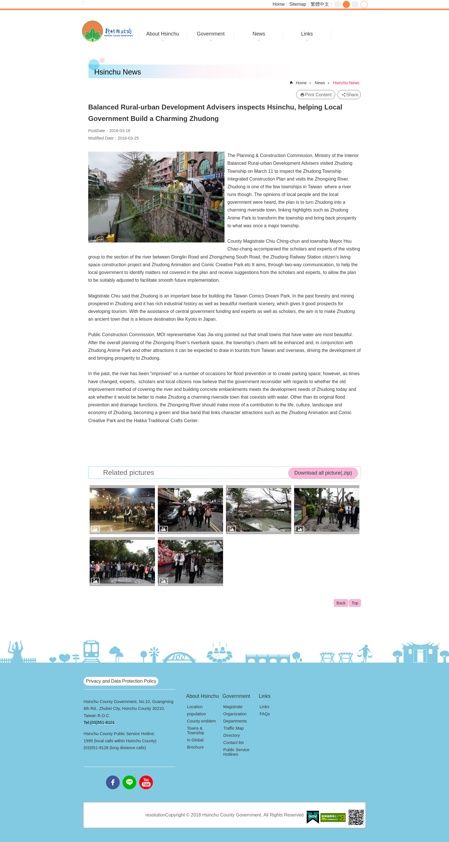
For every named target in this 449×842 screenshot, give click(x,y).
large (355, 4)
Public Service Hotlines (236, 752)
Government (211, 34)
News (259, 34)
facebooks (113, 775)
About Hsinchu (162, 34)
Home (279, 4)
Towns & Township (195, 730)
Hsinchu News (346, 83)
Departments (235, 721)
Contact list (233, 742)
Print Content (318, 94)
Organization (235, 714)
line (129, 775)
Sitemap (297, 4)
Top (355, 603)
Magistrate (233, 706)
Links (307, 34)
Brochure (195, 747)
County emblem (201, 721)
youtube (146, 775)
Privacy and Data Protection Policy (121, 681)
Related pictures (128, 472)
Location (194, 706)
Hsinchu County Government (107, 31)
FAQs (265, 714)
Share (364, 4)
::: (83, 2)
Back (341, 603)
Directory (231, 735)
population (196, 714)
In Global (195, 740)
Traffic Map (233, 728)
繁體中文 (320, 4)
